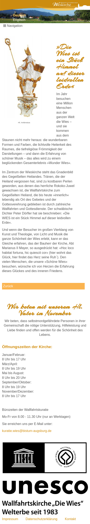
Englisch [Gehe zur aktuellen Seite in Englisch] (19, 20)
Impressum (10, 519)
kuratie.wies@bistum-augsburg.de (26, 431)
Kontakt (70, 519)
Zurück (8, 286)
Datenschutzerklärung (42, 519)
